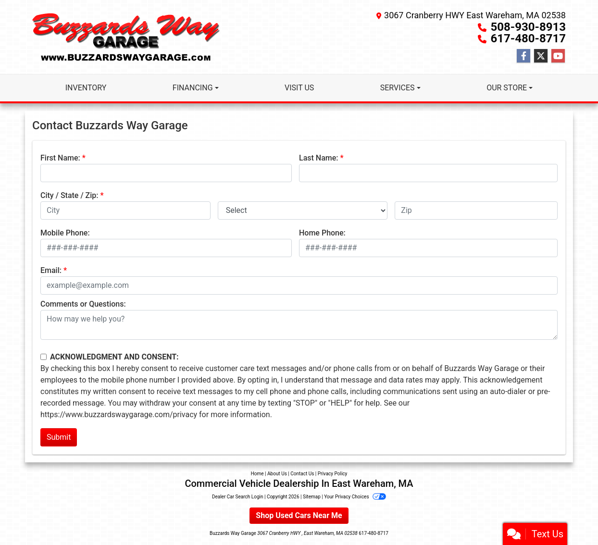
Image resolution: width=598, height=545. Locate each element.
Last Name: (318, 157)
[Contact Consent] (43, 357)
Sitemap (312, 496)
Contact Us (302, 473)
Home (257, 473)
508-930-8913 (528, 27)
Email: (51, 270)
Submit (59, 437)
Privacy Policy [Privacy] (333, 473)
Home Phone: (322, 232)
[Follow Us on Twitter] (541, 56)
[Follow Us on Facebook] (523, 56)
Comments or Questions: (83, 304)
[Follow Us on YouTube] (558, 56)
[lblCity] (125, 210)
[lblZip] (476, 210)
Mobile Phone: (65, 232)
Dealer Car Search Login (237, 496)
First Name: (60, 157)
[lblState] (303, 210)
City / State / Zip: (69, 195)
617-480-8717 (528, 38)
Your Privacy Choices (355, 496)
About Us (277, 473)
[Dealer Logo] (126, 37)
